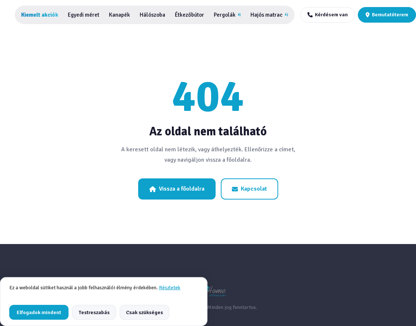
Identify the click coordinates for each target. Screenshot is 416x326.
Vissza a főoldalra (176, 188)
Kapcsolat (249, 188)
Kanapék (119, 14)
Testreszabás (94, 312)
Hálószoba (152, 14)
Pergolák (227, 14)
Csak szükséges (144, 312)
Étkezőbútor (189, 14)
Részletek (169, 287)
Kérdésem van (327, 14)
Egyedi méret (83, 14)
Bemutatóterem (387, 14)
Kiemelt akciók (39, 14)
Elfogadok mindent (39, 312)
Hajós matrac (269, 14)
